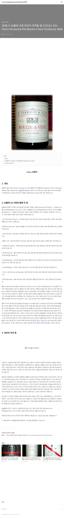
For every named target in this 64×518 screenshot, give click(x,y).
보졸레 (21, 190)
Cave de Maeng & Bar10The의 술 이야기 (14, 2)
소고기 (4, 408)
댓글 (3, 502)
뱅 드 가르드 (40, 320)
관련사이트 (4, 509)
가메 (27, 193)
